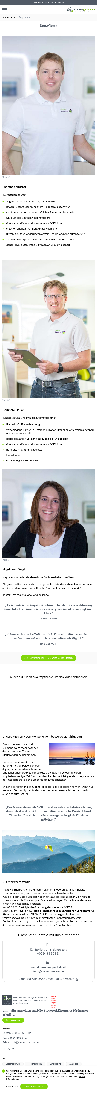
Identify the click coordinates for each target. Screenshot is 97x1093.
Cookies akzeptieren (34, 1086)
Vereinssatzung (35, 1064)
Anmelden (73, 1064)
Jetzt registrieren (13, 1020)
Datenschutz (55, 1064)
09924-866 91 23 (22, 1033)
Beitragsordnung (13, 1064)
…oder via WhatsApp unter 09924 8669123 (48, 979)
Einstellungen (12, 1086)
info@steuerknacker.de (48, 971)
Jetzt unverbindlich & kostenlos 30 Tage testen (48, 658)
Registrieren (25, 17)
